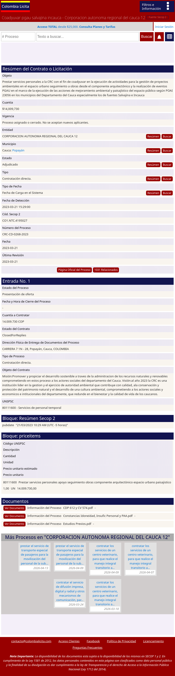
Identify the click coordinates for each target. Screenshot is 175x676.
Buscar (167, 136)
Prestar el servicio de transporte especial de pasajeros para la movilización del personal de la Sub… (34, 554)
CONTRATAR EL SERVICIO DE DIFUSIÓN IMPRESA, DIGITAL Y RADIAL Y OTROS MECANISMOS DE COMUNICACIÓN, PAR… (70, 591)
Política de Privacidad (121, 641)
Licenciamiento (153, 641)
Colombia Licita (15, 6)
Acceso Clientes (69, 641)
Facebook (93, 641)
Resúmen (153, 136)
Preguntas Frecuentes (88, 647)
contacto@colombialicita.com (31, 641)
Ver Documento (14, 508)
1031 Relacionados (106, 270)
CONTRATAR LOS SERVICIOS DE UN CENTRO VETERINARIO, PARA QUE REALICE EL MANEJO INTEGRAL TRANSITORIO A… (105, 557)
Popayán (18, 150)
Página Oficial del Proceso (74, 270)
